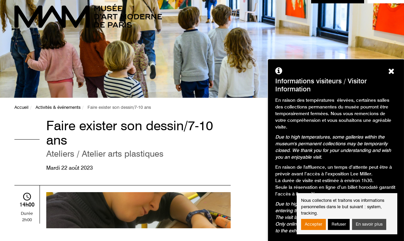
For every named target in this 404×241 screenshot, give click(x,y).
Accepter (313, 224)
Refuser (339, 224)
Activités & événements (58, 107)
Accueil (21, 107)
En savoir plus (369, 224)
